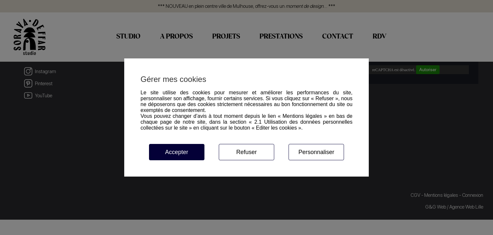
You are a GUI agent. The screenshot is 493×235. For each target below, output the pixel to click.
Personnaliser (316, 152)
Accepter (176, 152)
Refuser (246, 152)
